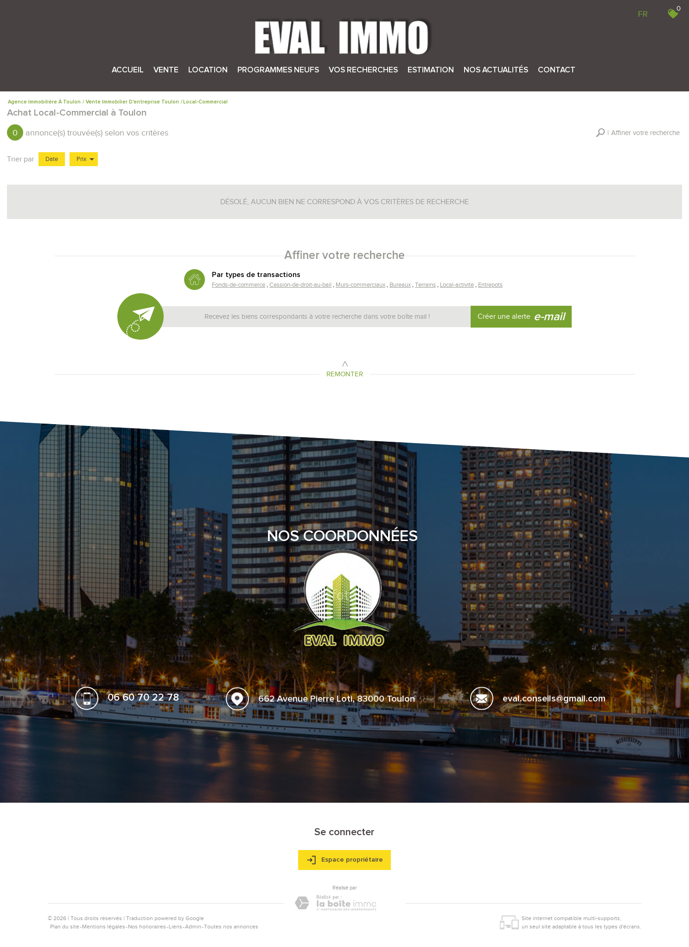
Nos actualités (496, 70)
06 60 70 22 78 (143, 699)
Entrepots (489, 285)
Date (51, 158)
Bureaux (399, 285)
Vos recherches (363, 70)
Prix (85, 159)
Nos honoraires (147, 926)
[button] (637, 133)
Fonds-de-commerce (238, 285)
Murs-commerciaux (360, 285)
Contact (556, 70)
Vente (166, 70)
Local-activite (456, 285)
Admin (193, 926)
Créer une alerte (521, 317)
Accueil (128, 70)
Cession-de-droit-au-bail (301, 285)
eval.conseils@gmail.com (554, 701)
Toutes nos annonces (231, 926)
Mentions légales (103, 926)
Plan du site (64, 926)
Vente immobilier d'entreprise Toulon (132, 101)
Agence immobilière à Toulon (44, 101)
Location (208, 70)
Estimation (431, 70)
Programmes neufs (278, 70)
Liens (175, 926)
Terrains (424, 285)
